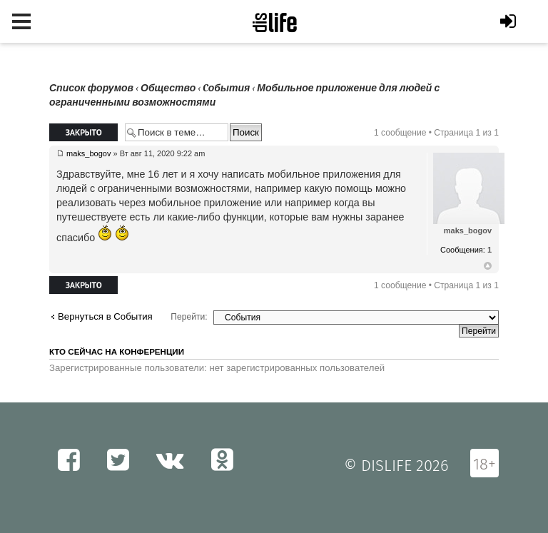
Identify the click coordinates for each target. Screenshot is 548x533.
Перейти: (189, 317)
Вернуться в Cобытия (105, 316)
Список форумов (91, 88)
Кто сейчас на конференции (116, 351)
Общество (168, 88)
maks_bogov (88, 153)
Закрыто (83, 132)
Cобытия (226, 88)
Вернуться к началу (488, 266)
